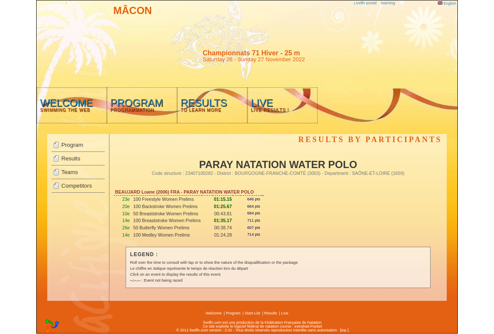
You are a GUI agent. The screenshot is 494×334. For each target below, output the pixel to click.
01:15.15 (223, 199)
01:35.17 (223, 220)
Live (284, 313)
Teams (69, 172)
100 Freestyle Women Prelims (163, 199)
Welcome (213, 313)
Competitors (76, 186)
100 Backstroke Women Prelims (165, 206)
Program (72, 145)
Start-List (252, 313)
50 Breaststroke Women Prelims (165, 213)
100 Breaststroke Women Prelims (167, 220)
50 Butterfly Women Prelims (161, 227)
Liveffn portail (365, 3)
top (344, 330)
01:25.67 (223, 206)
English (447, 3)
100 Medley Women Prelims (161, 234)
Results (70, 158)
